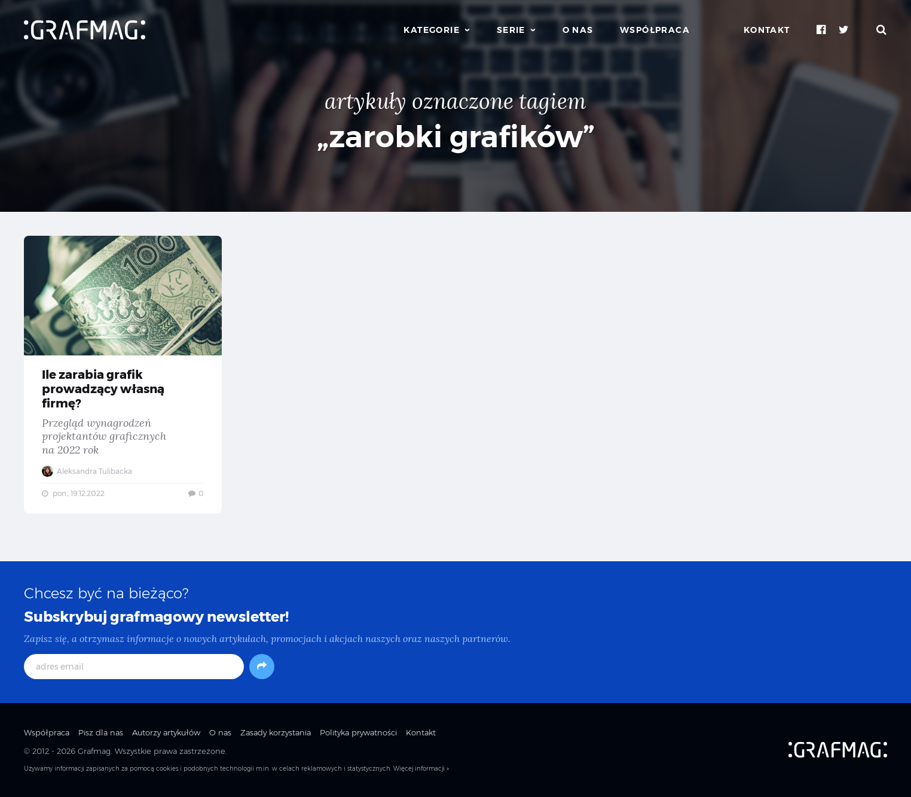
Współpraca (655, 30)
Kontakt (767, 30)
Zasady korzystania (275, 732)
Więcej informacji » (421, 768)
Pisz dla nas (100, 732)
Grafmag (94, 751)
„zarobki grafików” (456, 136)
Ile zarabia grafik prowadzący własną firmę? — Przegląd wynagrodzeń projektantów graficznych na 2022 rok (123, 375)
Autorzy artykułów (166, 732)
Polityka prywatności (358, 732)
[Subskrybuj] (261, 666)
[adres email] (134, 666)
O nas (578, 30)
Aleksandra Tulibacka (87, 471)
